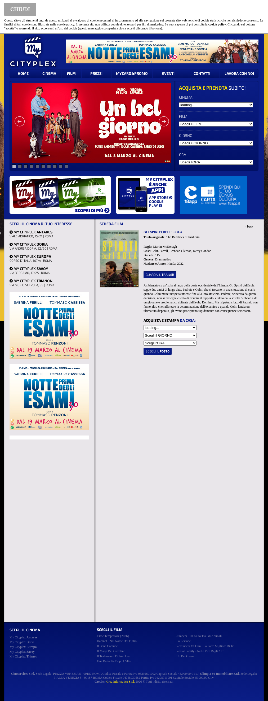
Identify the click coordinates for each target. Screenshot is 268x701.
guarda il (160, 274)
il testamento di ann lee (113, 656)
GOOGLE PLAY (156, 203)
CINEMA (49, 73)
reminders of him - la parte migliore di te (205, 646)
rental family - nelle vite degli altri (200, 651)
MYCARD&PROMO (132, 73)
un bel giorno (185, 656)
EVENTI (168, 73)
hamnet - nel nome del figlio (117, 641)
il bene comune (107, 646)
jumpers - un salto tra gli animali (199, 636)
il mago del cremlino (111, 651)
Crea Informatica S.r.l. (120, 681)
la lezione (183, 641)
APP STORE (160, 197)
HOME (23, 73)
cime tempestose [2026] (113, 636)
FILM (71, 73)
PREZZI (96, 73)
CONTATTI (202, 73)
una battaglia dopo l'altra (114, 661)
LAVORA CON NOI (239, 73)
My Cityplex (23, 637)
